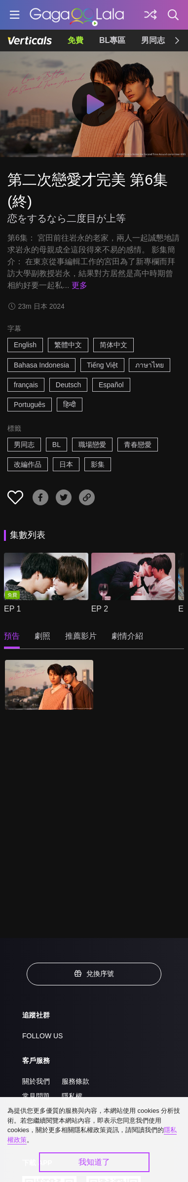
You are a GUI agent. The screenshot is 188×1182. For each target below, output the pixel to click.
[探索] (150, 14)
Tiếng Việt (102, 365)
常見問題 (36, 1096)
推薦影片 (81, 636)
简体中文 (113, 345)
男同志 (153, 40)
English (25, 345)
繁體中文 (68, 345)
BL (56, 444)
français (26, 385)
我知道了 (94, 1162)
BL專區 (112, 40)
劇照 (42, 636)
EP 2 (99, 609)
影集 (98, 464)
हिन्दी (69, 404)
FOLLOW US (42, 1036)
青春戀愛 (137, 444)
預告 (12, 636)
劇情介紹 (127, 636)
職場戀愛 (92, 444)
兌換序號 (94, 974)
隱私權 (72, 1096)
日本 (66, 464)
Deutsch (68, 385)
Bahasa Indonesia (41, 365)
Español (111, 385)
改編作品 (27, 464)
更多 (79, 285)
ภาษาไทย (149, 365)
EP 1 (12, 609)
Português (29, 404)
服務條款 (75, 1081)
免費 (75, 40)
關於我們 (36, 1081)
